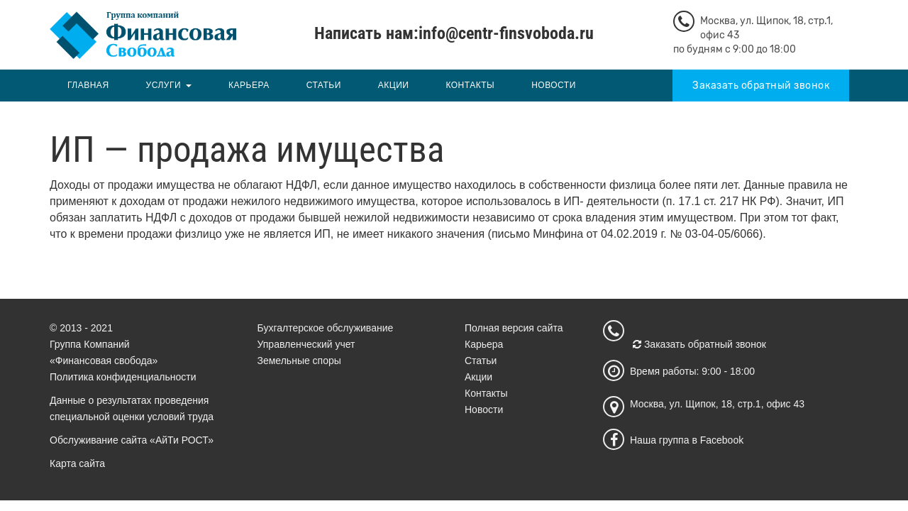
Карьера (249, 85)
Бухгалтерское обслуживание (326, 328)
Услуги (164, 85)
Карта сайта (77, 463)
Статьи (323, 85)
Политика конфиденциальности (123, 377)
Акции (393, 85)
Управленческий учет (306, 344)
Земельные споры (299, 360)
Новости (553, 85)
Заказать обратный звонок (760, 85)
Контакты (469, 85)
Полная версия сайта (514, 328)
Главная (88, 85)
